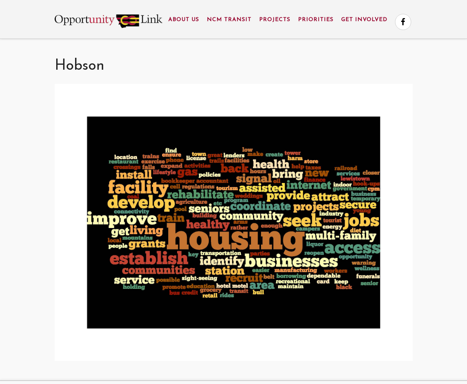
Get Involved (364, 20)
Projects (274, 20)
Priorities (315, 20)
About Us (183, 20)
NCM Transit (229, 20)
